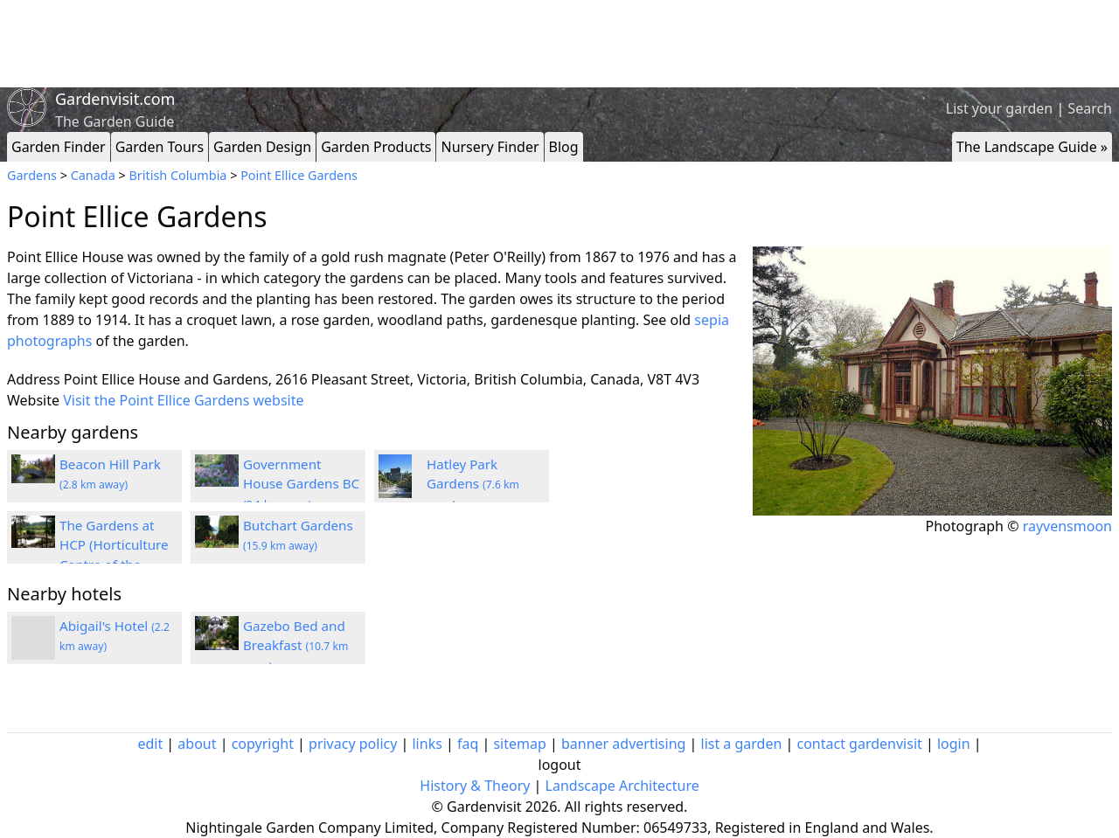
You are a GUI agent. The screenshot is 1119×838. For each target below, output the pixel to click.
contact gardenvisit (859, 743)
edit (150, 743)
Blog (564, 146)
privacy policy (353, 743)
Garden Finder (58, 146)
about (196, 743)
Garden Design (262, 146)
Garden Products (376, 146)
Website (33, 400)
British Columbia (177, 175)
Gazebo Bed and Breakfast (295, 646)
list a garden (741, 743)
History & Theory (475, 785)
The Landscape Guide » (1032, 146)
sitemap (519, 743)
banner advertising (623, 743)
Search (1089, 108)
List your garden (999, 108)
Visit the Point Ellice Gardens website (183, 400)
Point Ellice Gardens (299, 175)
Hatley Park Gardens (473, 484)
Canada (93, 175)
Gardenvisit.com (115, 98)
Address (33, 379)
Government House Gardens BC (301, 484)
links (426, 743)
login (953, 743)
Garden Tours (159, 146)
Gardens (32, 175)
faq (467, 743)
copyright (263, 743)
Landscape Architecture (622, 785)
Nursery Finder (490, 146)
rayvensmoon (1067, 526)
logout (560, 764)
